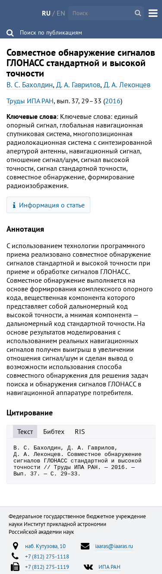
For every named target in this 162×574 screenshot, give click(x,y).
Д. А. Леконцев (127, 84)
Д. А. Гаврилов (78, 84)
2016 (113, 100)
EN (61, 13)
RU (46, 13)
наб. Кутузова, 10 (45, 552)
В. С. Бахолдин (29, 84)
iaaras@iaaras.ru (114, 552)
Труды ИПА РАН (30, 100)
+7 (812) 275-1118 (47, 563)
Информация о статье (49, 205)
